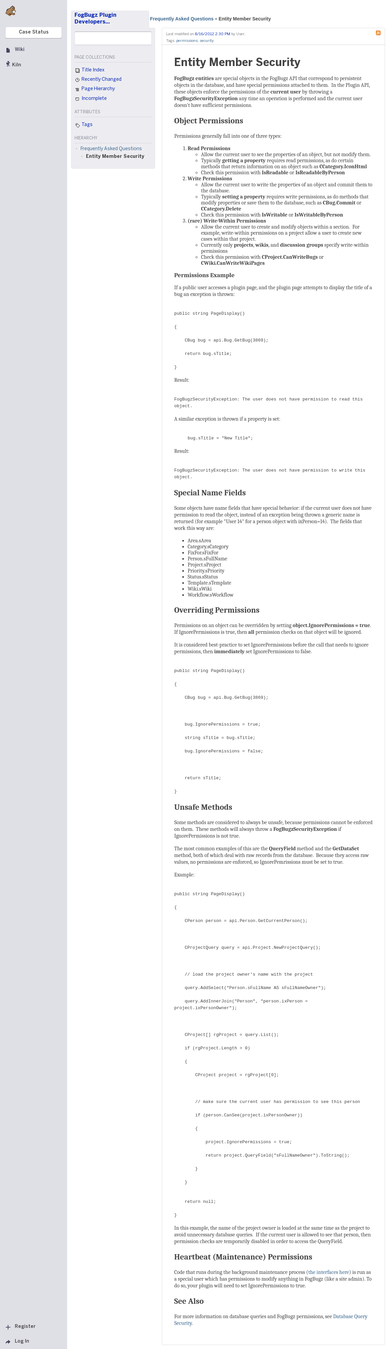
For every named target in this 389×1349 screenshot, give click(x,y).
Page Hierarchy (95, 90)
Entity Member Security (244, 18)
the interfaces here (328, 1272)
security (207, 41)
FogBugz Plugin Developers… (95, 18)
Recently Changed (98, 80)
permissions (187, 41)
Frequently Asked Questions (181, 18)
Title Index (89, 71)
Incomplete (91, 99)
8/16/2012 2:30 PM (212, 34)
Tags (84, 125)
